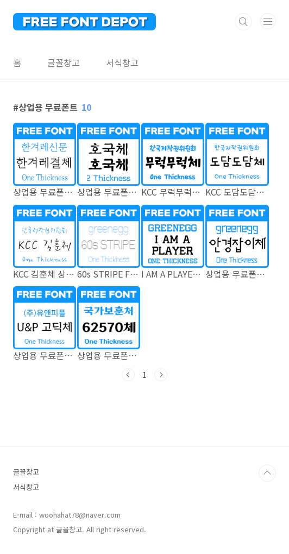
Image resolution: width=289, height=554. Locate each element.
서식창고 (122, 62)
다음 (160, 374)
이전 (128, 374)
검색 (243, 22)
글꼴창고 (63, 62)
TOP (267, 473)
